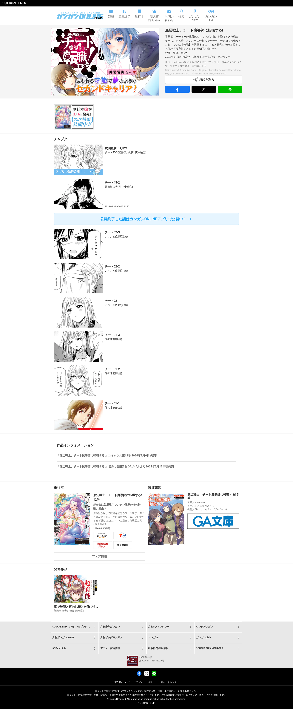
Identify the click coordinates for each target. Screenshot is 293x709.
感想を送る (203, 79)
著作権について (122, 682)
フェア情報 (99, 556)
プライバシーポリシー (145, 682)
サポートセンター (170, 682)
